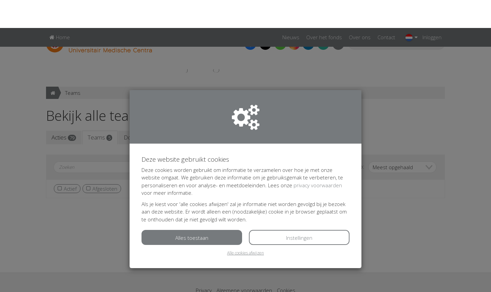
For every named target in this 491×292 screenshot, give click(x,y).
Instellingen (299, 209)
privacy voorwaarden (318, 157)
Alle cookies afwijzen (245, 225)
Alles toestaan (191, 209)
